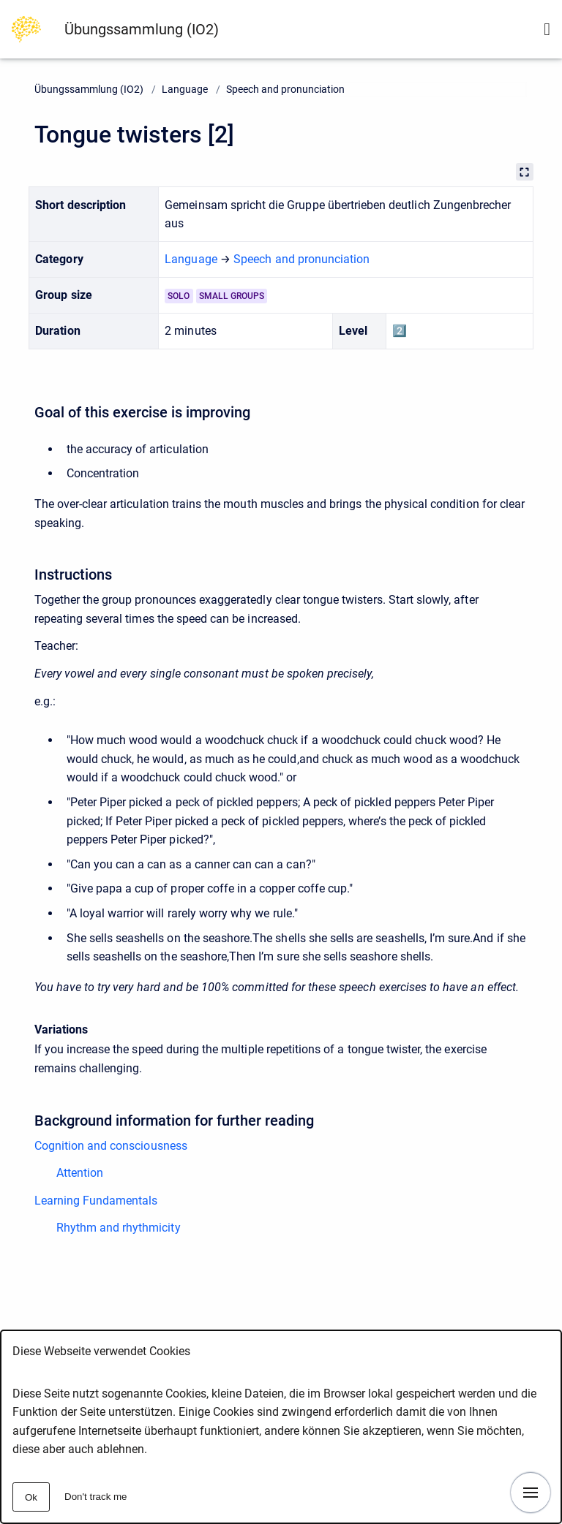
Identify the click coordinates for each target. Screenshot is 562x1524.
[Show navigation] (530, 1492)
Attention (79, 1173)
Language (185, 89)
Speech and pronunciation (285, 89)
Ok (31, 1497)
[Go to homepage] (26, 28)
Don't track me (95, 1496)
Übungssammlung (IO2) (141, 29)
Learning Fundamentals (96, 1201)
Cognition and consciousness (110, 1146)
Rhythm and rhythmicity (118, 1228)
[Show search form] (547, 29)
